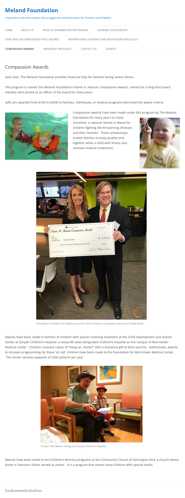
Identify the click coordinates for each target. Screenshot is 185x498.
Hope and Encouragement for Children (32, 39)
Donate (111, 49)
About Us (27, 30)
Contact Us (89, 49)
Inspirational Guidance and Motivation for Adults (103, 39)
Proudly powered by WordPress (23, 490)
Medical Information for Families (65, 30)
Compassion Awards (19, 49)
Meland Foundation (31, 10)
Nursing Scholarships (113, 30)
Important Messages (57, 49)
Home (9, 30)
